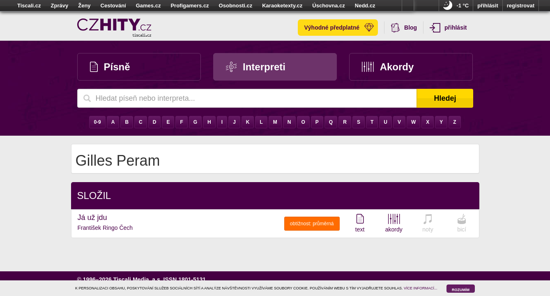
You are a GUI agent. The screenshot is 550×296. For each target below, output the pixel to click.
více (408, 6)
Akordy (388, 66)
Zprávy (60, 5)
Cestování (113, 5)
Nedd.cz (365, 5)
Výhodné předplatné (339, 27)
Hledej (445, 98)
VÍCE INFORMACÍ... (420, 288)
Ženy (84, 5)
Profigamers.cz (189, 5)
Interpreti (255, 66)
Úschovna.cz (328, 5)
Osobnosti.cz (236, 5)
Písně (110, 66)
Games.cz (148, 5)
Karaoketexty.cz (282, 5)
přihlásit (487, 5)
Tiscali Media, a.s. (137, 279)
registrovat (520, 5)
